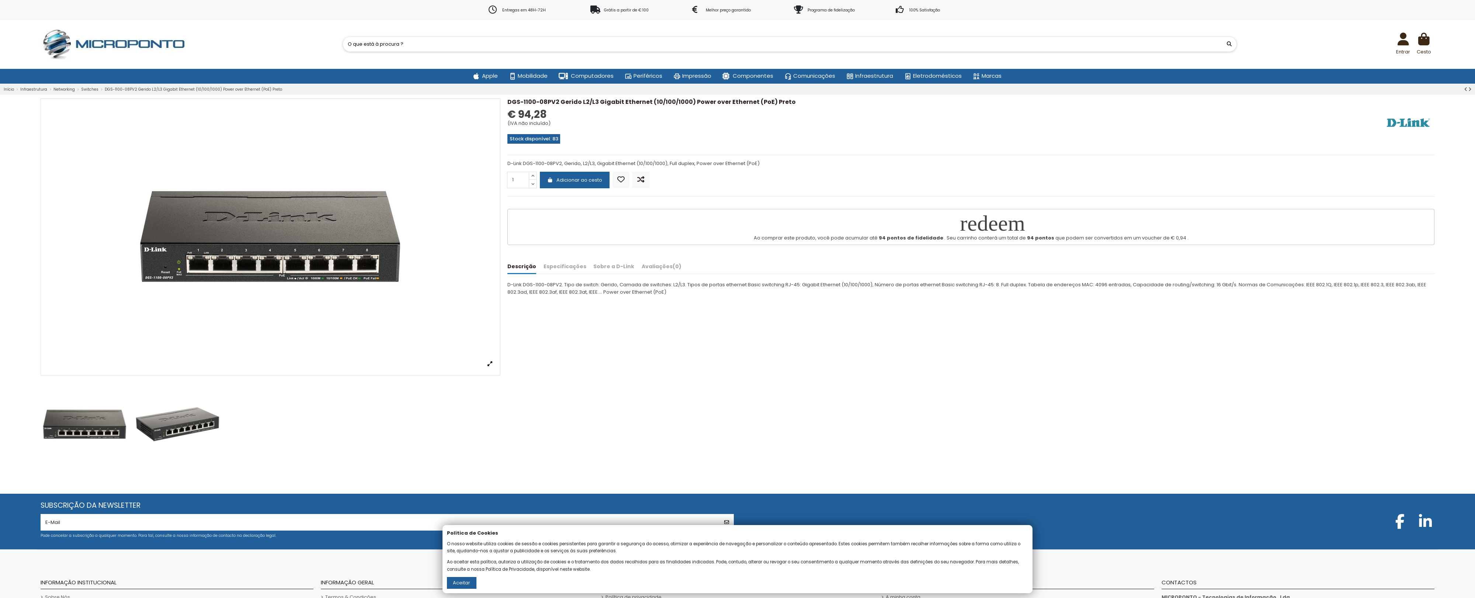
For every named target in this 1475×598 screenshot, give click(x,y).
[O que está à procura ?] (1229, 44)
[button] (485, 76)
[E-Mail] (380, 522)
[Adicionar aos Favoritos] (620, 180)
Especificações (565, 266)
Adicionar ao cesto (575, 179)
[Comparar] (640, 180)
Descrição (521, 266)
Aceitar (461, 582)
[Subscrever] (726, 522)
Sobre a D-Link (613, 266)
